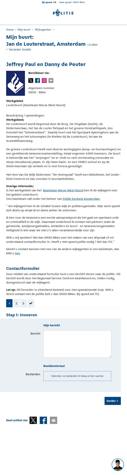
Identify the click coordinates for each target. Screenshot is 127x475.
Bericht (35, 333)
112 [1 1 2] (54, 2)
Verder (111, 401)
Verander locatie (20, 49)
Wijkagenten (43, 29)
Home (10, 29)
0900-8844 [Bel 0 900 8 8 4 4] (79, 2)
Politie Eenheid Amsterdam (81, 199)
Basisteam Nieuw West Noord (63, 190)
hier (17, 253)
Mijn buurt (24, 29)
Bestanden (33, 374)
